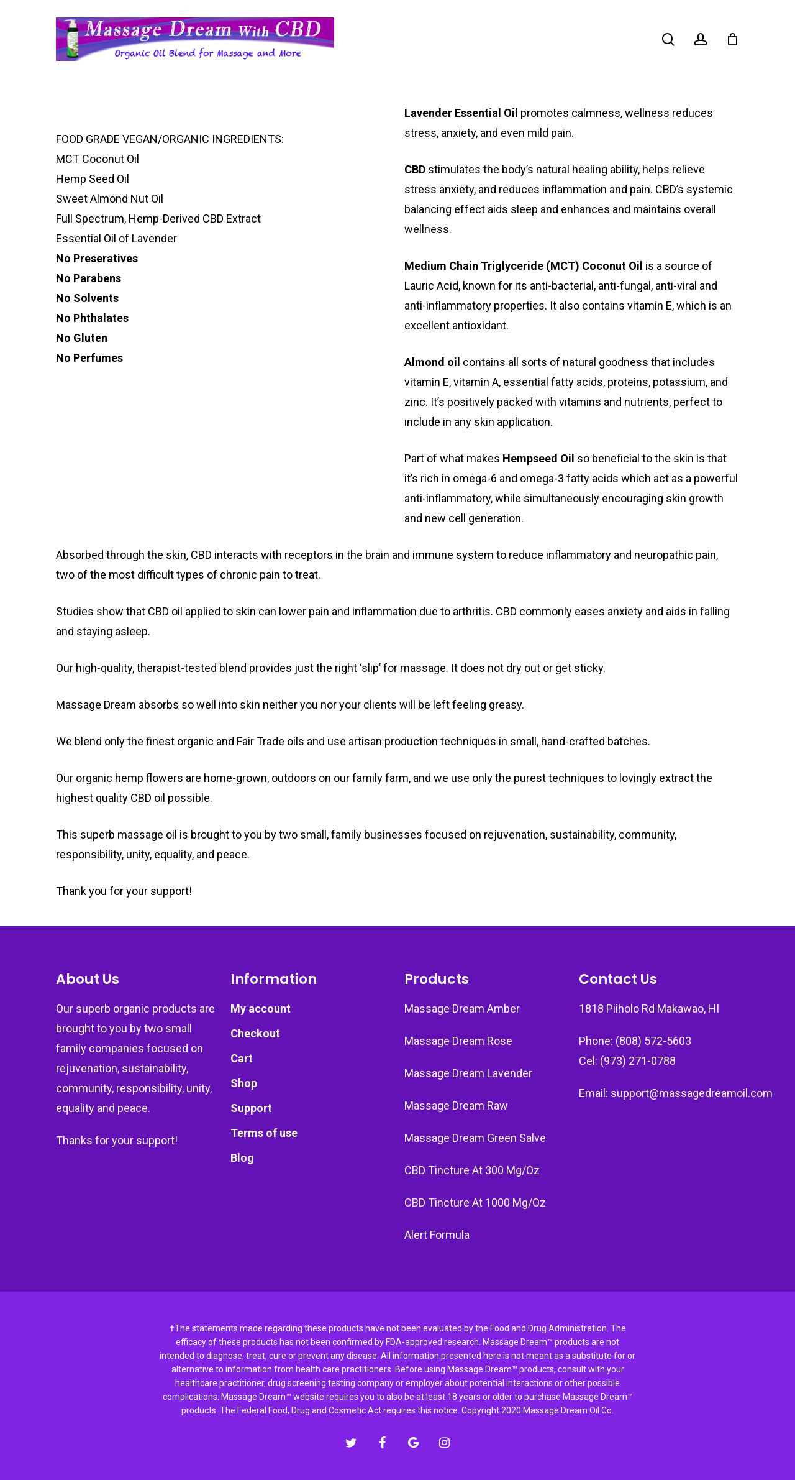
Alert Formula (437, 1234)
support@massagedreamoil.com (692, 1093)
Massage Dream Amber (462, 1008)
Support (251, 1108)
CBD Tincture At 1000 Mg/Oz (475, 1202)
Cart (241, 1058)
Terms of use (264, 1132)
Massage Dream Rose (458, 1040)
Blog (242, 1157)
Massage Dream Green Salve (475, 1137)
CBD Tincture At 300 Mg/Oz (472, 1170)
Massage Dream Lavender (468, 1073)
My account (260, 1008)
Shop (243, 1083)
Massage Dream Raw (456, 1105)
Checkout (255, 1033)
